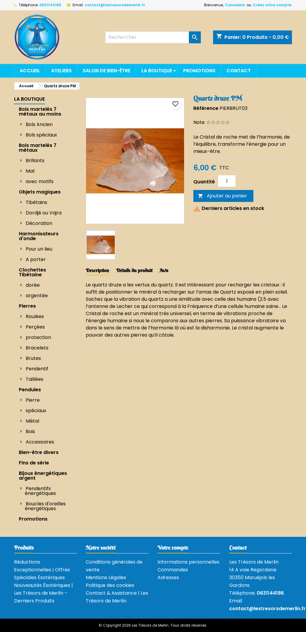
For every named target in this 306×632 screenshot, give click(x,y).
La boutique (156, 70)
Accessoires (40, 441)
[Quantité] (227, 181)
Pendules (30, 389)
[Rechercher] (153, 37)
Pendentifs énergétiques (40, 491)
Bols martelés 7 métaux (37, 148)
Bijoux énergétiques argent (43, 475)
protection (38, 337)
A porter (36, 259)
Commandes (172, 569)
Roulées (35, 316)
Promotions (199, 70)
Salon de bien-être (106, 70)
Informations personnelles (188, 562)
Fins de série (34, 462)
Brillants (35, 160)
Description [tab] (97, 270)
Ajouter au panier (222, 195)
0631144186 (50, 4)
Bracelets (37, 347)
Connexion (235, 4)
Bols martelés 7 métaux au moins (40, 111)
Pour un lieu (39, 249)
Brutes (33, 358)
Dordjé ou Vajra (44, 212)
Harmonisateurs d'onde (39, 236)
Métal (32, 421)
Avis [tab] (164, 270)
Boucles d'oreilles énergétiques (45, 506)
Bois (30, 431)
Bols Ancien (39, 124)
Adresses (168, 577)
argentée (37, 295)
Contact (239, 70)
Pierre (33, 400)
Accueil (30, 70)
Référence (205, 108)
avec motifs (39, 181)
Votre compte (172, 547)
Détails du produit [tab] (134, 270)
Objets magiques (40, 191)
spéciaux (36, 410)
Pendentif (37, 368)
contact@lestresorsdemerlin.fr (115, 4)
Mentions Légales (106, 577)
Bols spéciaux (41, 134)
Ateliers (61, 70)
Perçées (35, 326)
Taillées (34, 379)
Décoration (39, 223)
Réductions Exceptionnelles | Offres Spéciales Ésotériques (42, 570)
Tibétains (36, 202)
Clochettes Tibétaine (32, 272)
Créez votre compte (272, 4)
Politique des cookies (110, 585)
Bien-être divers (39, 452)
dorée (33, 285)
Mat (30, 171)
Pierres (27, 306)
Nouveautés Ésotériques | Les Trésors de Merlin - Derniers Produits (43, 593)
